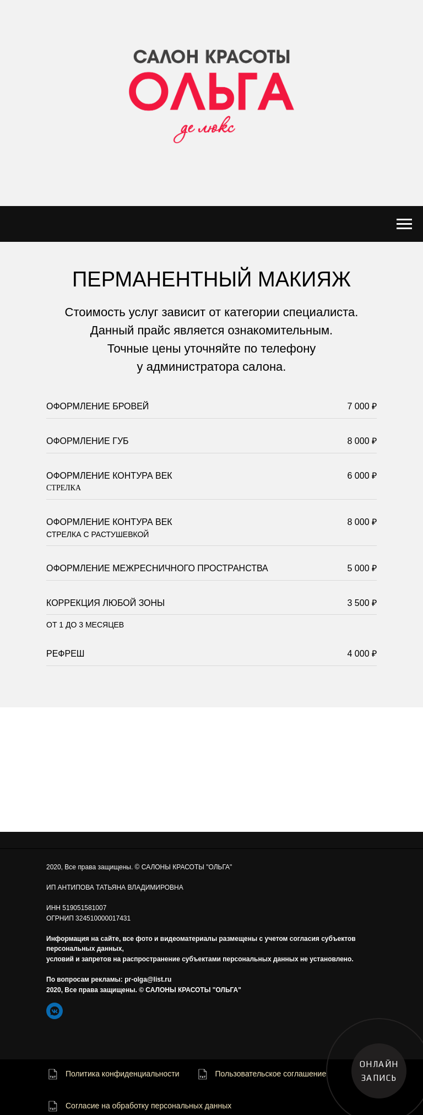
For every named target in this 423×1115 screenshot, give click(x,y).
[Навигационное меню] (404, 224)
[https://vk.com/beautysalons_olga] (54, 1011)
